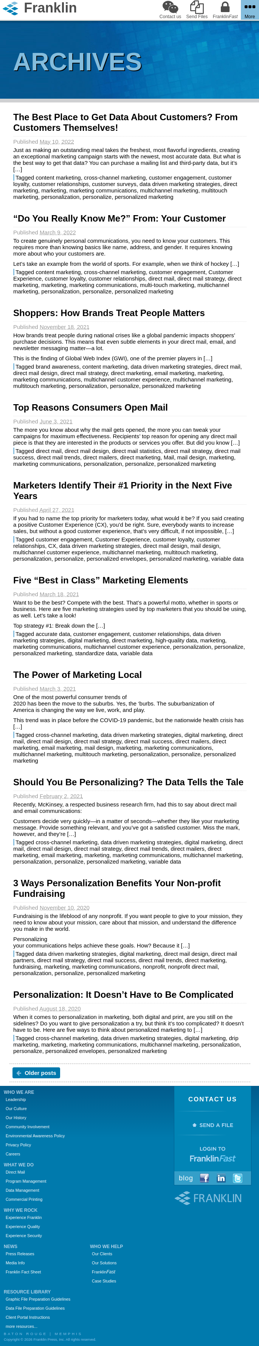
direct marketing (131, 373)
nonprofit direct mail (192, 966)
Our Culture (16, 1108)
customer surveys (114, 184)
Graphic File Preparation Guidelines (38, 1299)
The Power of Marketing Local (77, 675)
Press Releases (20, 1253)
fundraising (27, 966)
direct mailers (100, 457)
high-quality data (176, 640)
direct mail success (148, 741)
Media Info (15, 1263)
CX (52, 546)
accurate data (53, 634)
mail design (191, 457)
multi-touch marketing (167, 285)
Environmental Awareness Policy (35, 1136)
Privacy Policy (18, 1145)
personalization (60, 197)
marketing (53, 190)
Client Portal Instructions (28, 1317)
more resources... (21, 1326)
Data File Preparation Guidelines (35, 1308)
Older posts (36, 1073)
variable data (227, 558)
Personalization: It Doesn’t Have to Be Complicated (123, 994)
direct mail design (35, 373)
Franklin (103, 1272)
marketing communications (102, 190)
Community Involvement (28, 1126)
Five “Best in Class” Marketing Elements (100, 580)
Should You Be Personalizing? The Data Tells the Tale (128, 782)
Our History (16, 1117)
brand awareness (57, 366)
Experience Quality (23, 1226)
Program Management (26, 1181)
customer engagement (177, 177)
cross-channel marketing (115, 177)
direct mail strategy (201, 278)
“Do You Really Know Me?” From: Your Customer (119, 218)
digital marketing (88, 640)
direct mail (161, 278)
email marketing (174, 373)
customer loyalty (65, 278)
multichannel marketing (169, 190)
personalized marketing (144, 197)
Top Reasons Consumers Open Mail (90, 407)
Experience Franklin (24, 1217)
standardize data (96, 653)
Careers (13, 1154)
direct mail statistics (136, 451)
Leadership (16, 1099)
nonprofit (154, 966)
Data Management (22, 1190)
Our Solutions (104, 1263)
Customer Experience (122, 539)
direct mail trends (58, 457)
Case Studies (104, 1281)
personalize (97, 197)
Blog (186, 1178)
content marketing (58, 177)
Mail (169, 457)
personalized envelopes (116, 558)
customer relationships (60, 184)
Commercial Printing (24, 1199)
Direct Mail (15, 1172)
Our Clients (102, 1253)
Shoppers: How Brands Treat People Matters (109, 313)
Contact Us (212, 1099)
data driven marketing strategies (180, 184)
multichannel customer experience (127, 379)
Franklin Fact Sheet (23, 1272)
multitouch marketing (39, 386)
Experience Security (24, 1235)
